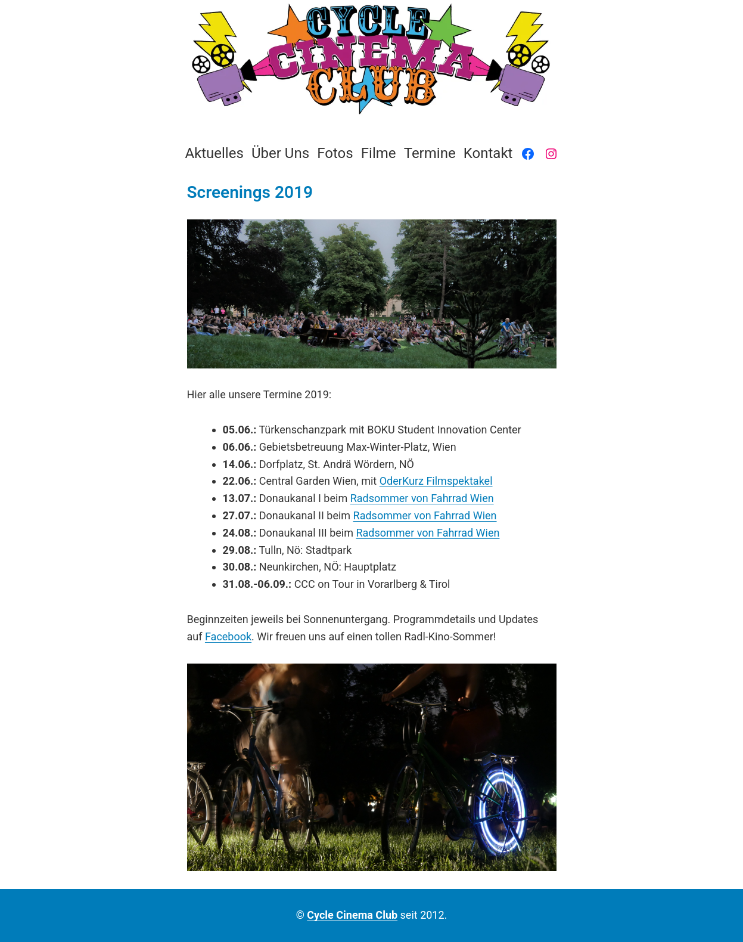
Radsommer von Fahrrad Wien (422, 498)
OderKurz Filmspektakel (436, 481)
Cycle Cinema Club (352, 915)
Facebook (228, 636)
